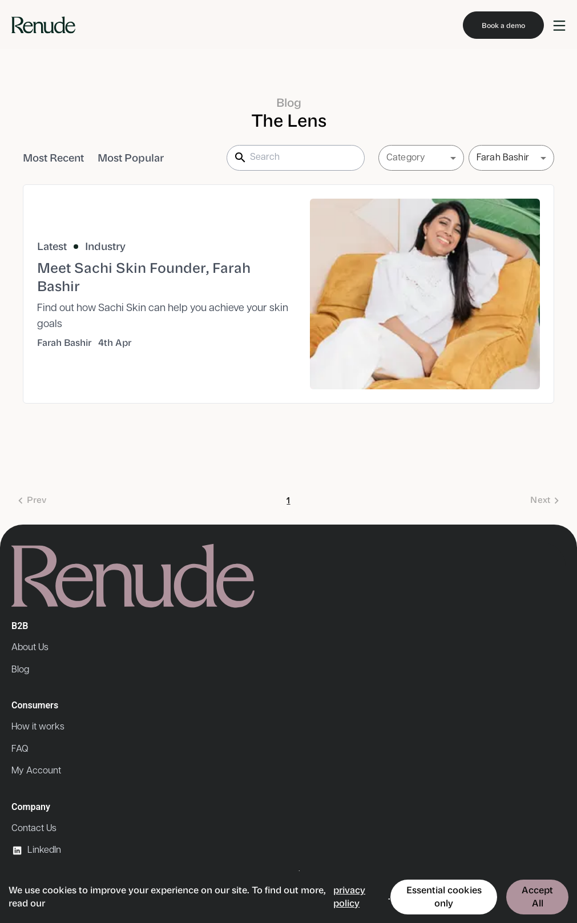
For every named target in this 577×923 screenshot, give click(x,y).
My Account (36, 771)
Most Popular (131, 158)
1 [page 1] (288, 501)
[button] (421, 158)
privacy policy (349, 896)
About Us (30, 647)
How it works (37, 727)
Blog (20, 670)
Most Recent (53, 158)
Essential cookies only (444, 896)
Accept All (537, 896)
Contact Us (34, 828)
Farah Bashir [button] (503, 158)
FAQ (20, 749)
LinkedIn (36, 850)
